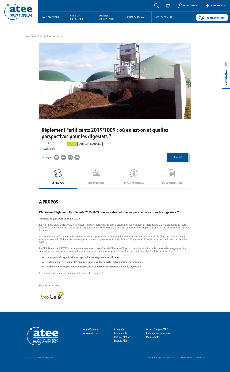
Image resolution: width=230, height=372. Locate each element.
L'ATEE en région (135, 17)
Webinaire (50, 149)
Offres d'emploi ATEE (157, 329)
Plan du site (199, 358)
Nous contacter (90, 333)
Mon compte (152, 337)
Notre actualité (164, 17)
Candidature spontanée (158, 333)
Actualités (119, 329)
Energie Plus (120, 340)
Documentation (122, 337)
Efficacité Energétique (76, 17)
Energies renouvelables (90, 143)
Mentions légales (185, 358)
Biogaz (72, 143)
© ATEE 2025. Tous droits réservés (39, 358)
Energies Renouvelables (107, 17)
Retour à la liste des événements (46, 36)
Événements (120, 333)
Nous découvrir (50, 17)
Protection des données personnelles (161, 358)
